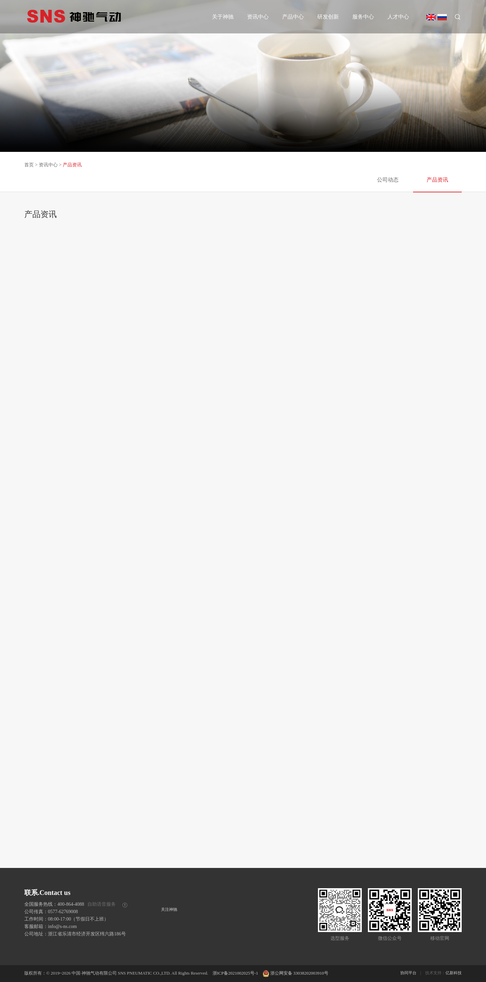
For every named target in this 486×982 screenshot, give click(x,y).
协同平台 (408, 973)
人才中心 (398, 17)
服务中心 (363, 17)
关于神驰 (223, 17)
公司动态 (388, 180)
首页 (29, 164)
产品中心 (293, 17)
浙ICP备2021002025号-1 (235, 973)
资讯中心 (258, 17)
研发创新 (328, 17)
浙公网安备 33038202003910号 (295, 973)
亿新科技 (454, 973)
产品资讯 (72, 164)
